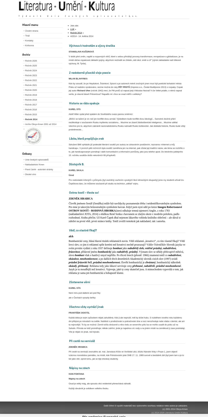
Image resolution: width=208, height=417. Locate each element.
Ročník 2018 (31, 100)
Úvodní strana (31, 31)
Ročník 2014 (31, 119)
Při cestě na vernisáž (82, 341)
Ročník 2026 (31, 61)
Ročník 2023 (31, 75)
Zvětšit (159, 13)
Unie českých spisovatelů (37, 159)
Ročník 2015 (31, 114)
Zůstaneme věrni (79, 282)
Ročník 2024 (31, 70)
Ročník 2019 (31, 95)
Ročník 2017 (31, 104)
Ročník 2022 (31, 80)
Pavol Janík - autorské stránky (39, 169)
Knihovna (29, 45)
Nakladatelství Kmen (34, 164)
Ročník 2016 (31, 109)
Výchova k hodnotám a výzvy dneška (92, 45)
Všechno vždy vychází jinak (86, 306)
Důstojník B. (76, 164)
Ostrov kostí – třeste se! (84, 192)
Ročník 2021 (31, 85)
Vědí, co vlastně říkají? (83, 230)
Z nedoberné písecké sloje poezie (89, 72)
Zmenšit (178, 13)
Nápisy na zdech (79, 368)
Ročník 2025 (31, 65)
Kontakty (29, 40)
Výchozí (168, 13)
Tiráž (27, 35)
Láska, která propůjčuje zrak (86, 138)
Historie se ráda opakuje (84, 103)
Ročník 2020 (31, 90)
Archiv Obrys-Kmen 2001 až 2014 (40, 124)
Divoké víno (30, 174)
